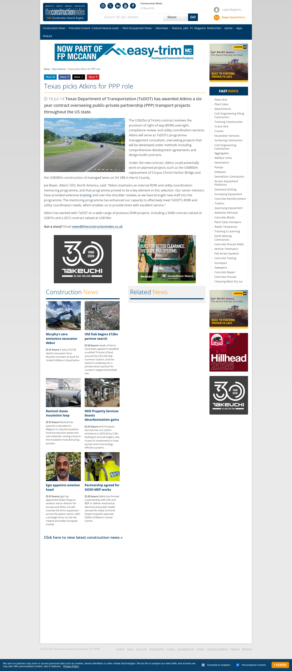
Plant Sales (221, 104)
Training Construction (228, 122)
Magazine (200, 28)
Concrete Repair (224, 272)
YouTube (125, 6)
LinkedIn (118, 6)
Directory (247, 649)
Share (49, 76)
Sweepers (220, 267)
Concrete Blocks (224, 217)
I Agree (280, 665)
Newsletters (233, 17)
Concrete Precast (225, 277)
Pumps (218, 167)
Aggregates (221, 153)
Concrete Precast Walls (229, 244)
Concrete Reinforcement (230, 199)
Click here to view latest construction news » (83, 537)
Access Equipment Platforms (226, 182)
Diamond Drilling (225, 189)
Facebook (133, 6)
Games (228, 28)
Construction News (54, 28)
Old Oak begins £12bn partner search (101, 336)
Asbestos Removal (226, 212)
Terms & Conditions (217, 649)
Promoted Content (79, 28)
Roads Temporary (225, 226)
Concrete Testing (225, 258)
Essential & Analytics (216, 664)
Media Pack (213, 28)
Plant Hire (220, 99)
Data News (161, 28)
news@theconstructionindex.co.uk (97, 226)
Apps (239, 28)
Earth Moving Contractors (223, 237)
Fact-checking (156, 649)
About (130, 649)
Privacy (200, 649)
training (85, 195)
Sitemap (235, 649)
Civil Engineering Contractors (225, 146)
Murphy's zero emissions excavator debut (61, 338)
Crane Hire (221, 126)
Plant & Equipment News (137, 28)
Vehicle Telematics (226, 249)
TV (191, 28)
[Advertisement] (125, 591)
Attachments (222, 109)
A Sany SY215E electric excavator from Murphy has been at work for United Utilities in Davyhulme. (63, 355)
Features (177, 28)
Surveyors (220, 263)
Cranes (219, 131)
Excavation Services (227, 135)
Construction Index (65, 12)
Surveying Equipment (228, 194)
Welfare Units (223, 158)
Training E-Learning (227, 231)
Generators (221, 162)
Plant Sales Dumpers (227, 222)
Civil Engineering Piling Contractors (229, 115)
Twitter (110, 6)
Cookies (170, 649)
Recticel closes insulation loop (57, 413)
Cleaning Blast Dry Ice (228, 281)
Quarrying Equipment (228, 208)
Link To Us (141, 649)
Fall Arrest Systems (226, 253)
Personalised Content (251, 664)
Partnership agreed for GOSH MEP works (102, 487)
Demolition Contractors (229, 176)
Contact (120, 649)
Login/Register (231, 9)
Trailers (219, 203)
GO (193, 17)
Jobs (185, 28)
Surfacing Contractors (228, 140)
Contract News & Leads (105, 28)
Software (220, 172)
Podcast (47, 36)
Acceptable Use (185, 649)
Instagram (103, 6)
